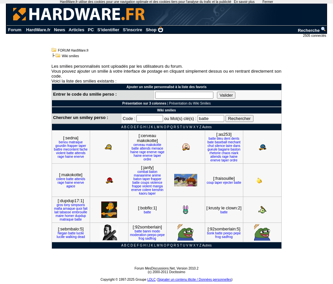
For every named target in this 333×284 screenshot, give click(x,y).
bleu (220, 138)
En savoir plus (244, 2)
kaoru (143, 193)
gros (60, 205)
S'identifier (108, 29)
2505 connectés (315, 35)
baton (153, 172)
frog (141, 238)
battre (58, 149)
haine (69, 156)
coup (210, 182)
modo (156, 231)
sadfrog (150, 238)
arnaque (69, 208)
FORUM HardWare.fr (73, 50)
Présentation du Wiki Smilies (190, 103)
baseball (221, 142)
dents (235, 138)
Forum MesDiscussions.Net (154, 268)
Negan (62, 233)
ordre (147, 159)
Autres (207, 127)
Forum (14, 29)
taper (82, 146)
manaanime (142, 175)
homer (69, 216)
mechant (234, 142)
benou (63, 142)
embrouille (79, 212)
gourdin (61, 146)
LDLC (151, 279)
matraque (76, 142)
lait (56, 212)
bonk (210, 233)
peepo (151, 235)
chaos (226, 153)
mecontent (71, 149)
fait (85, 208)
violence (156, 182)
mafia (58, 208)
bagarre (223, 149)
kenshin (157, 190)
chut (210, 146)
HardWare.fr (38, 29)
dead (81, 237)
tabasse (65, 212)
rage (61, 156)
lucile (80, 233)
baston (235, 149)
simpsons (78, 205)
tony (67, 205)
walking (71, 237)
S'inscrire (132, 29)
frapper (72, 146)
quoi (79, 208)
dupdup (80, 216)
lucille (61, 237)
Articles (76, 29)
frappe (136, 186)
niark (234, 153)
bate (210, 142)
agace (70, 186)
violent (60, 153)
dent (227, 138)
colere (60, 179)
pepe (161, 235)
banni (147, 231)
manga (158, 186)
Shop (154, 29)
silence (220, 146)
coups (145, 182)
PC (91, 29)
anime (156, 175)
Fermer (267, 2)
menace (157, 148)
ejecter (228, 182)
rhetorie (215, 153)
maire (60, 216)
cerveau (139, 145)
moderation (138, 235)
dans (236, 146)
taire (229, 146)
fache (83, 149)
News (59, 29)
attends (80, 153)
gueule (212, 149)
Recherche (312, 30)
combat (142, 172)
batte (70, 153)
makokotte (153, 145)
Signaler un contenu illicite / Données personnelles (194, 279)
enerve (79, 156)
